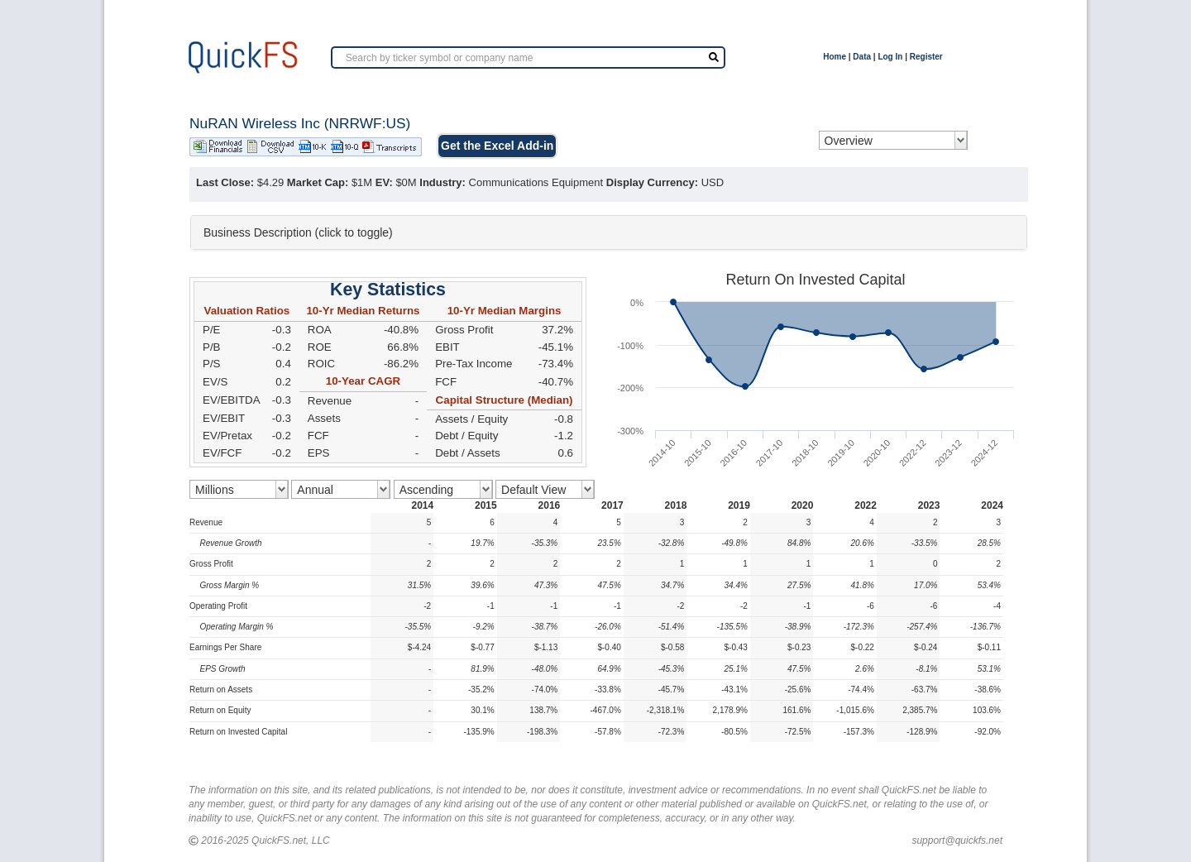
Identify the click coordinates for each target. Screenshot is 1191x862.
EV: (384, 182)
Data (862, 56)
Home (834, 56)
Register (926, 56)
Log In (890, 56)
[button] (608, 232)
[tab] (608, 232)
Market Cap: (317, 182)
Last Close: (225, 182)
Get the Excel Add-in (497, 145)
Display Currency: (652, 182)
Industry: (442, 182)
